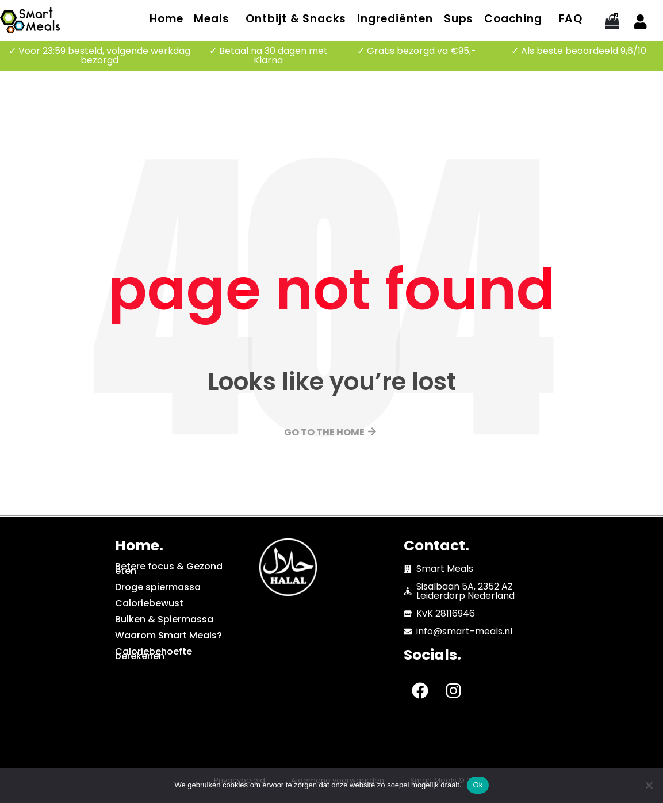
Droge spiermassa (158, 587)
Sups (458, 18)
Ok (477, 785)
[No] (648, 785)
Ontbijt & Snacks (296, 18)
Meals (211, 18)
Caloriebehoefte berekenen (153, 654)
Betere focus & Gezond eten (169, 569)
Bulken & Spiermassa (164, 619)
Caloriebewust (149, 603)
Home (166, 18)
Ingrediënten (395, 18)
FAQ (570, 18)
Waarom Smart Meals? (168, 635)
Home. (139, 546)
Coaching (513, 18)
